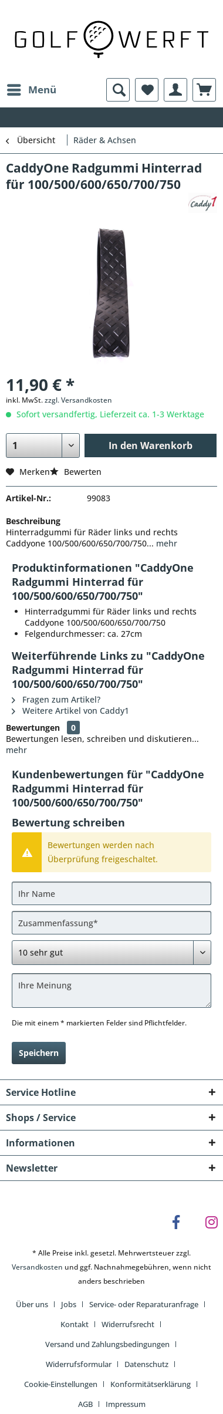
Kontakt (74, 1324)
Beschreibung (33, 521)
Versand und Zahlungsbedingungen (107, 1344)
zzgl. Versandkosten (78, 400)
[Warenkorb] (204, 90)
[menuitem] (31, 90)
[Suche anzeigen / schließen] (118, 90)
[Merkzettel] (146, 90)
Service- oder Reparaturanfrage (143, 1304)
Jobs (68, 1304)
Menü (31, 88)
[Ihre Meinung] (111, 990)
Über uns (32, 1304)
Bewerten (76, 471)
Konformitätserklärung (150, 1384)
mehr (165, 543)
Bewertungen (33, 727)
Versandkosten (37, 1267)
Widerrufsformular (79, 1364)
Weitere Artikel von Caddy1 (70, 710)
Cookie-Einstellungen (60, 1384)
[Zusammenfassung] (111, 922)
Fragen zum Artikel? (56, 699)
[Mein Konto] (175, 90)
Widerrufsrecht (128, 1324)
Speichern (39, 1052)
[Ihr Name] (111, 893)
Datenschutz (146, 1364)
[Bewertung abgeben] (111, 952)
